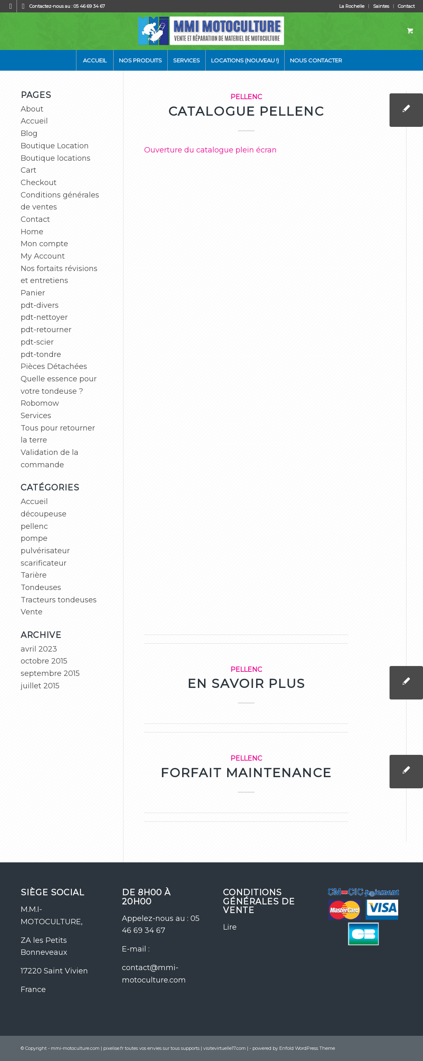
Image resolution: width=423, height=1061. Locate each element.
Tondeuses (41, 587)
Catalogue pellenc (246, 111)
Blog (29, 133)
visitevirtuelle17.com (224, 1048)
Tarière (34, 575)
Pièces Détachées (54, 366)
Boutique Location (55, 145)
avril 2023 (39, 649)
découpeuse (44, 514)
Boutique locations (55, 158)
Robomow (40, 403)
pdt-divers (40, 305)
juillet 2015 (40, 685)
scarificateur (44, 563)
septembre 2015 (50, 673)
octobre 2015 (44, 661)
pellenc (246, 97)
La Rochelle (351, 6)
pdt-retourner (46, 329)
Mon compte (44, 243)
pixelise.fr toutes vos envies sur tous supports (151, 1048)
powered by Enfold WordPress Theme (293, 1048)
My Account (43, 256)
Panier (33, 292)
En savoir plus (246, 683)
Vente (32, 611)
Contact (406, 6)
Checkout (39, 182)
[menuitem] (352, 6)
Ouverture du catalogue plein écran (210, 150)
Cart (28, 170)
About (32, 109)
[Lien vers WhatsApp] (23, 6)
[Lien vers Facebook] (11, 6)
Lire (230, 927)
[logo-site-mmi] (211, 31)
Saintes (381, 6)
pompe (34, 538)
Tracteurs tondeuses (59, 599)
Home (32, 231)
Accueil (34, 121)
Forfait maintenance (246, 772)
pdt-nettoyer (44, 317)
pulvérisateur (45, 550)
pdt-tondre (41, 354)
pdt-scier (37, 342)
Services (36, 415)
